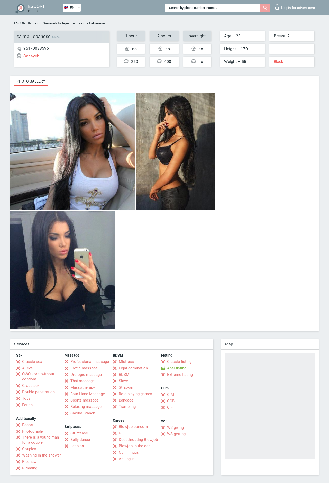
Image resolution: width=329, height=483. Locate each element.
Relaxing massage (86, 406)
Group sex (30, 385)
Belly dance (80, 439)
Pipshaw (29, 461)
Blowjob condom (133, 426)
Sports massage (84, 400)
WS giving (175, 427)
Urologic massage (86, 374)
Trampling (127, 406)
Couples (29, 448)
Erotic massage (83, 368)
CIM (170, 394)
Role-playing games (135, 393)
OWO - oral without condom (38, 376)
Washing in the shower (41, 455)
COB (171, 401)
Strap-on (126, 387)
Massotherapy (82, 387)
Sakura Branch (82, 413)
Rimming (29, 468)
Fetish (27, 405)
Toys (26, 398)
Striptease (79, 433)
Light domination (133, 368)
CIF (170, 407)
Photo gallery (31, 81)
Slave (123, 381)
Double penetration (38, 392)
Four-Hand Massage (87, 393)
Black (278, 61)
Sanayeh (50, 23)
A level (28, 368)
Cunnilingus (129, 452)
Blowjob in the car (134, 446)
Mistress (126, 361)
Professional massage (89, 361)
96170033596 (36, 48)
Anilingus (127, 459)
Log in (295, 7)
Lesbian (77, 446)
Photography (33, 431)
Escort (27, 425)
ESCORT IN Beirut (28, 23)
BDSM (124, 374)
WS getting (176, 434)
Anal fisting (176, 368)
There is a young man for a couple (40, 440)
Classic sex (32, 361)
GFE (122, 433)
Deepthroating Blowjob (138, 439)
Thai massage (82, 381)
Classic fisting (179, 361)
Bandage (126, 400)
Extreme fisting (180, 374)
